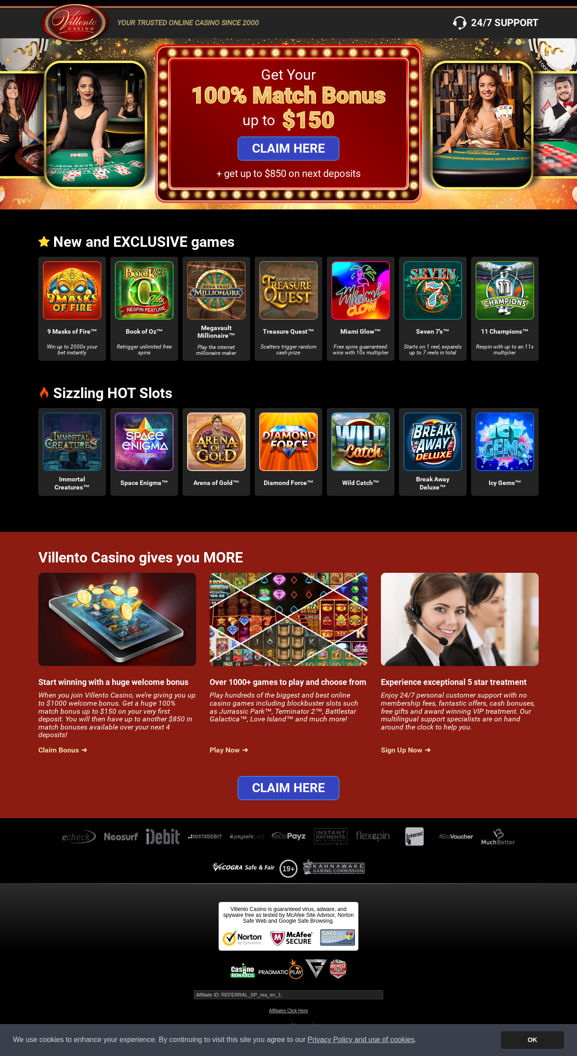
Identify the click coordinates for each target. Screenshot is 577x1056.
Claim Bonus (58, 750)
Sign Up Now (401, 750)
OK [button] (532, 1039)
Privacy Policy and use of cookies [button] (360, 1039)
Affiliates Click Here (288, 1010)
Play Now (225, 750)
